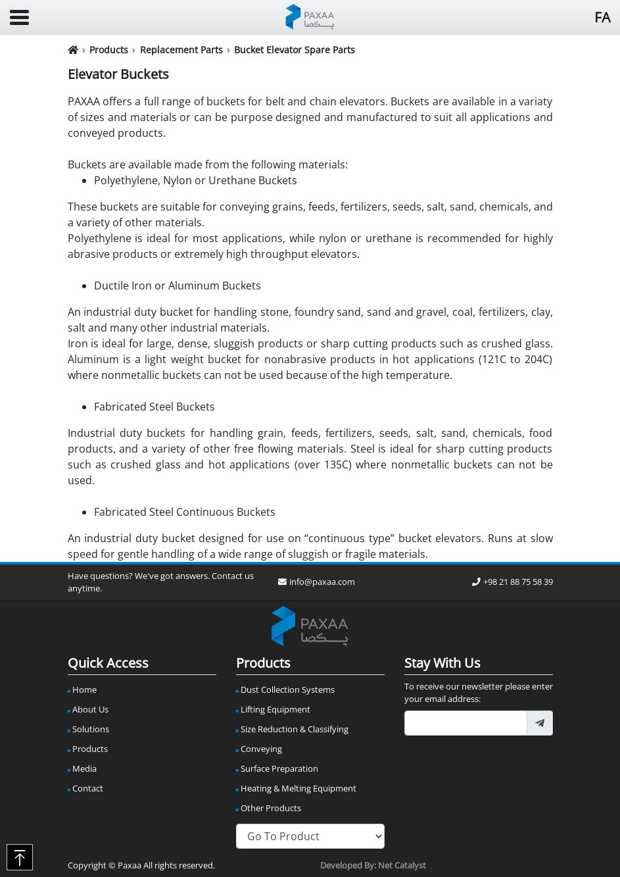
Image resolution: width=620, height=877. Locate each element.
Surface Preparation (279, 768)
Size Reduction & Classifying (294, 729)
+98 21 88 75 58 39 (512, 582)
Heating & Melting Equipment (298, 788)
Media (84, 768)
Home (84, 689)
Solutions (90, 729)
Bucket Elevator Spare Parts (294, 49)
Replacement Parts (181, 49)
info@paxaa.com (316, 582)
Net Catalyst (402, 865)
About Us (90, 709)
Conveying (261, 749)
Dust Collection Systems (288, 689)
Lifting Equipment (275, 709)
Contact (87, 788)
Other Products (271, 808)
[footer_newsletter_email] (465, 723)
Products (108, 49)
